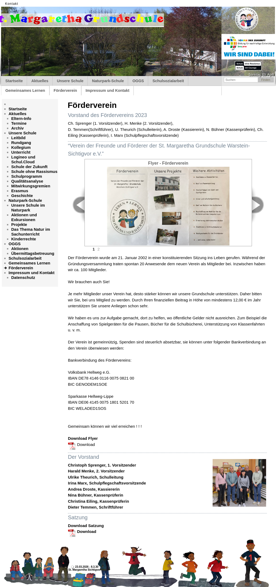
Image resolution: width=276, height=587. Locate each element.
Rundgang (21, 142)
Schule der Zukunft (29, 166)
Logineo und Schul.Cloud (23, 159)
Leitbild (18, 137)
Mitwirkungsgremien (30, 186)
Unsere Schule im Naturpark (28, 207)
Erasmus (19, 190)
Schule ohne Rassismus (34, 171)
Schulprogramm (26, 176)
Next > (261, 205)
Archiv (17, 128)
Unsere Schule (70, 81)
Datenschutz (23, 277)
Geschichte (22, 195)
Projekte (19, 224)
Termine (18, 123)
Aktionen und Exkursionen (24, 217)
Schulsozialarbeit (168, 81)
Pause (167, 240)
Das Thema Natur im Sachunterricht (30, 231)
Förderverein (65, 90)
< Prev (76, 205)
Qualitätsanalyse (27, 181)
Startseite (14, 81)
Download (81, 444)
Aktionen (19, 248)
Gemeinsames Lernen (25, 90)
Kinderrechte (23, 239)
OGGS (138, 81)
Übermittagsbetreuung (32, 253)
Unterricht (20, 152)
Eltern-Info (21, 118)
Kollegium (21, 147)
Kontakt (11, 4)
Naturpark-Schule (108, 81)
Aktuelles (39, 81)
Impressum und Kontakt (107, 90)
